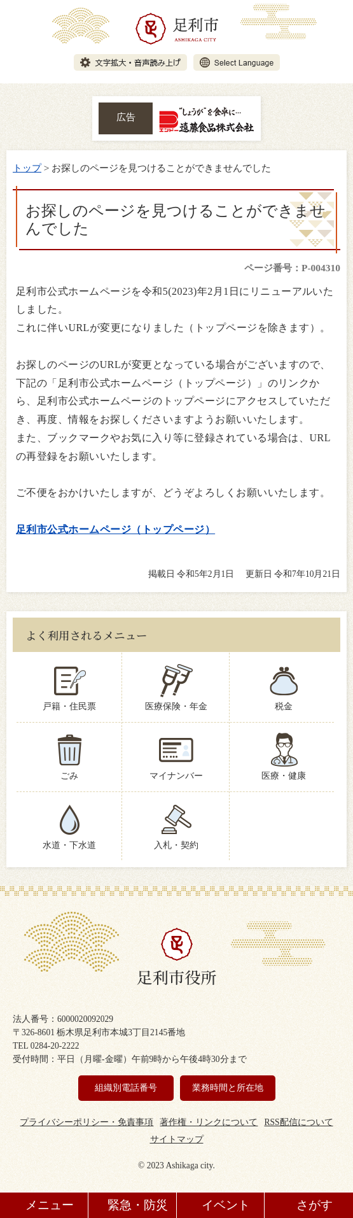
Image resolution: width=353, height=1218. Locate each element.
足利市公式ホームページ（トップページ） (115, 529)
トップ (27, 167)
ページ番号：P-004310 (292, 267)
